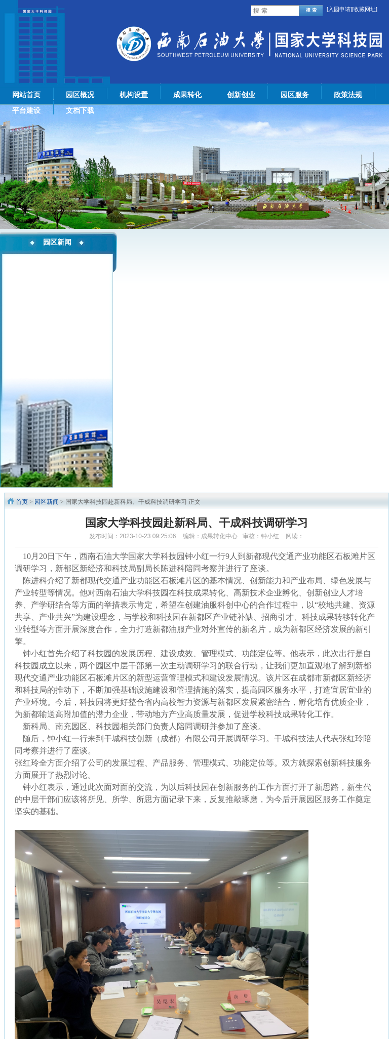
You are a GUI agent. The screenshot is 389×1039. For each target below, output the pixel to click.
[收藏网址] (364, 9)
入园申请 (339, 9)
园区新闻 (46, 501)
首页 (22, 501)
